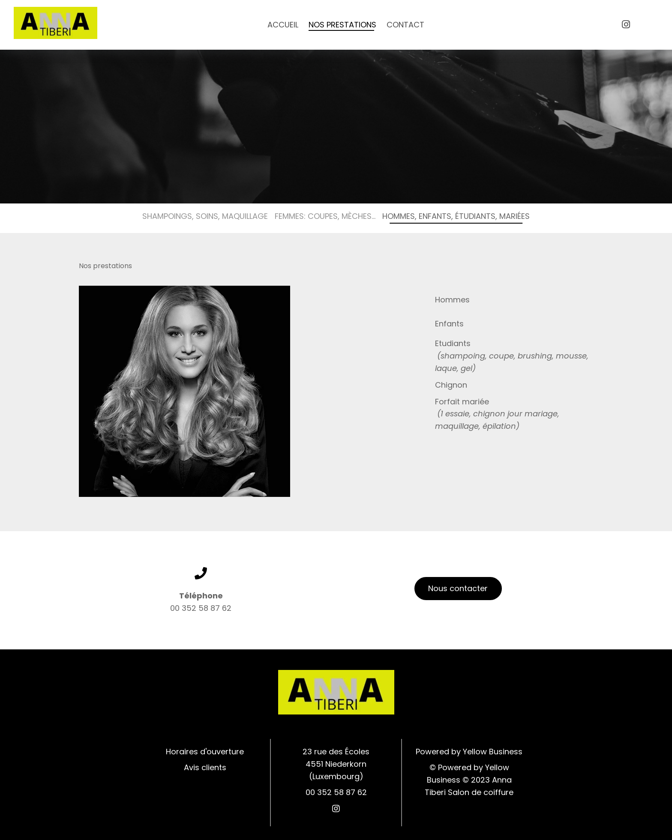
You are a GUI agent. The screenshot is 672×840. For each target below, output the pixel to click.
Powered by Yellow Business (469, 751)
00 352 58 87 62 (200, 608)
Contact (405, 24)
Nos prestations (342, 24)
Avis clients (205, 767)
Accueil (282, 24)
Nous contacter (458, 588)
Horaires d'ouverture (205, 751)
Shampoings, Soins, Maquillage (205, 216)
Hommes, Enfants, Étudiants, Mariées (456, 216)
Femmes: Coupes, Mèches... (325, 216)
